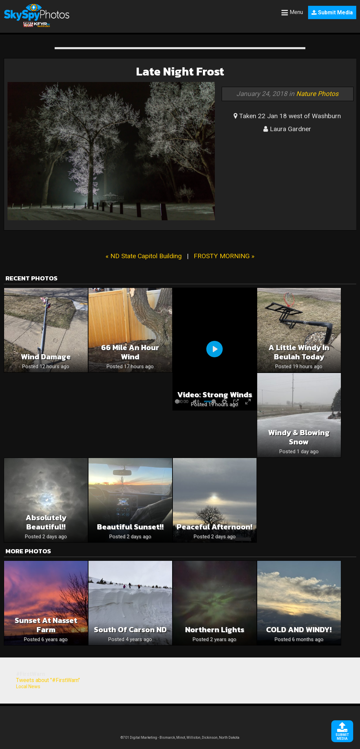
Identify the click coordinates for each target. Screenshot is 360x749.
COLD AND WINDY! (299, 629)
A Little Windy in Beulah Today (298, 352)
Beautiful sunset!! (130, 526)
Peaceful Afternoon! (214, 526)
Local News (28, 686)
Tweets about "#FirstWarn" (48, 680)
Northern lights (214, 629)
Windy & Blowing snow (299, 437)
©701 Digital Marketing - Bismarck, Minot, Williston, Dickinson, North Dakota (180, 737)
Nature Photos (317, 94)
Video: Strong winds (214, 394)
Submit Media (332, 12)
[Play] (214, 349)
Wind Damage (46, 356)
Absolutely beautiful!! (46, 522)
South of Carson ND (130, 629)
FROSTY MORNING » (224, 256)
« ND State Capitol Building (144, 256)
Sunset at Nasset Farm (46, 625)
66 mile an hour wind (130, 352)
